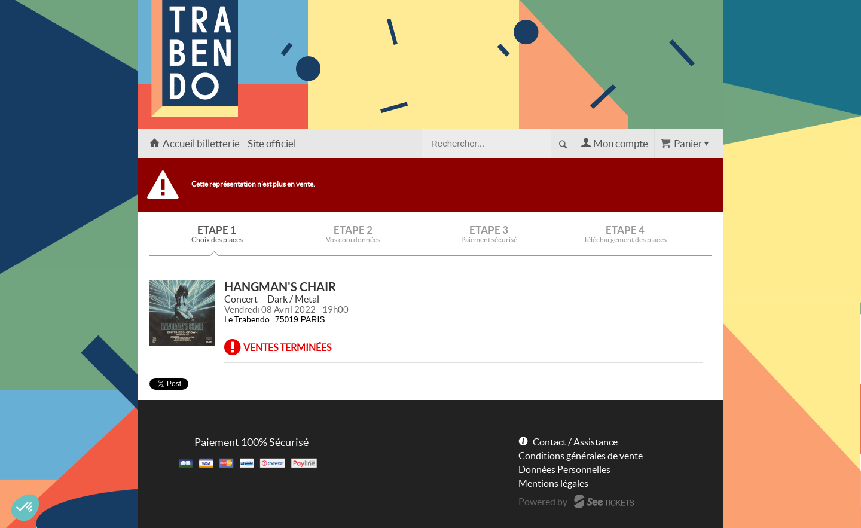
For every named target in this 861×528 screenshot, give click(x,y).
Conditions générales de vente (580, 455)
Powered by (542, 501)
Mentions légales (553, 483)
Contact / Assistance (575, 442)
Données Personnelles (564, 469)
